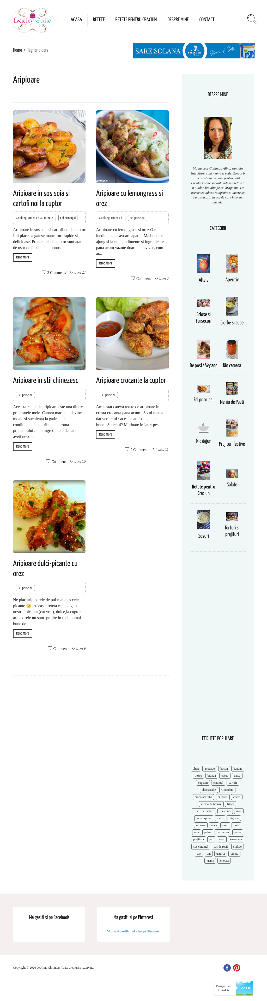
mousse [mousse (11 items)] (200, 825)
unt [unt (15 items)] (209, 853)
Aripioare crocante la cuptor (131, 380)
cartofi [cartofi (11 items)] (233, 783)
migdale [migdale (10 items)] (234, 818)
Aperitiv (232, 280)
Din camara (232, 365)
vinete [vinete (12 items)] (234, 853)
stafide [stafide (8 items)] (237, 846)
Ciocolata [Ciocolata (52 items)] (227, 790)
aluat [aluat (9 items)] (196, 768)
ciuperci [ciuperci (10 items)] (223, 797)
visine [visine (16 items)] (210, 861)
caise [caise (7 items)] (237, 775)
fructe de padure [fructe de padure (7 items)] (204, 811)
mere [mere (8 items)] (220, 818)
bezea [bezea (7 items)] (198, 775)
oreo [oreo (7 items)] (225, 825)
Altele (203, 280)
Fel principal (68, 218)
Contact (206, 19)
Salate (232, 485)
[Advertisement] (218, 640)
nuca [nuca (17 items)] (214, 825)
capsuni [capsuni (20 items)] (203, 783)
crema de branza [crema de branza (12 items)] (211, 804)
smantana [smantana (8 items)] (236, 839)
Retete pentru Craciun (136, 19)
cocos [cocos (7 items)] (236, 797)
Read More (22, 257)
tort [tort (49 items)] (199, 853)
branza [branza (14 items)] (212, 775)
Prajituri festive (232, 444)
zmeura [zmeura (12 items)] (224, 861)
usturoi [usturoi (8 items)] (220, 853)
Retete (99, 19)
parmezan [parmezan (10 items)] (223, 832)
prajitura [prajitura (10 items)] (198, 839)
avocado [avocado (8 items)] (209, 768)
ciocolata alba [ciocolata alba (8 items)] (203, 797)
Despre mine (178, 19)
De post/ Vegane (203, 365)
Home (17, 50)
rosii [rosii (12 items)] (221, 839)
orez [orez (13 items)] (236, 825)
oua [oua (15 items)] (196, 832)
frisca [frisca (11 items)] (230, 804)
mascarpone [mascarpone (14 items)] (203, 818)
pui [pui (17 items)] (211, 839)
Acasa (76, 19)
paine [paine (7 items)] (207, 832)
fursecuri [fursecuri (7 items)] (225, 811)
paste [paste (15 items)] (237, 832)
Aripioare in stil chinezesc (45, 380)
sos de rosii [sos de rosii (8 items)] (221, 846)
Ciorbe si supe (232, 323)
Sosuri (203, 536)
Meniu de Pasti (232, 402)
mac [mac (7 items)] (238, 811)
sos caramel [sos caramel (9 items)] (200, 846)
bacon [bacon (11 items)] (224, 768)
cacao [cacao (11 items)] (224, 775)
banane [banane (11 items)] (237, 768)
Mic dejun (203, 441)
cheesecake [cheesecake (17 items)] (209, 790)
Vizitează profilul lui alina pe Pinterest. (133, 931)
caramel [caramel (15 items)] (218, 783)
